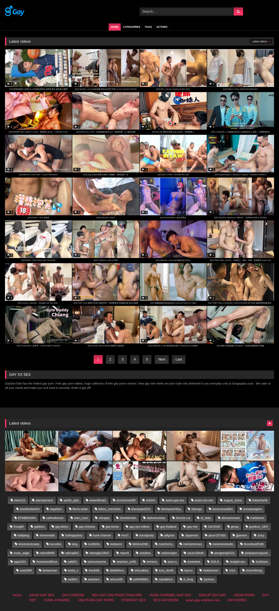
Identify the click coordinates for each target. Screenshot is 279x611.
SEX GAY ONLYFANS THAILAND (117, 595)
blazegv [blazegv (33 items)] (197, 509)
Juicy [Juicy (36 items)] (261, 535)
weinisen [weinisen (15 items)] (94, 579)
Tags (148, 26)
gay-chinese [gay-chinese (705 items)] (87, 526)
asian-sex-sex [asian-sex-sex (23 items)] (204, 500)
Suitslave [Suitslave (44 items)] (262, 561)
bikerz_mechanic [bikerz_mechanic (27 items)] (109, 509)
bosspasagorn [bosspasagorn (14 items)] (252, 509)
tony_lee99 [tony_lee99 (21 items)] (166, 570)
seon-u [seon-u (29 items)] (172, 561)
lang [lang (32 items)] (74, 544)
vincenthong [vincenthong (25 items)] (254, 570)
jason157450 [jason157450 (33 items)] (217, 535)
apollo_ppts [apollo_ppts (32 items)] (71, 500)
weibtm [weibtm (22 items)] (72, 579)
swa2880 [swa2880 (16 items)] (26, 570)
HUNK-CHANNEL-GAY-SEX (170, 595)
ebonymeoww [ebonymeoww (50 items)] (230, 518)
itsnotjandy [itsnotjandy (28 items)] (146, 535)
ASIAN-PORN (244, 595)
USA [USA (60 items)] (232, 570)
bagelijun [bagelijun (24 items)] (56, 509)
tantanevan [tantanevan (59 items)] (49, 570)
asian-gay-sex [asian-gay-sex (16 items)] (175, 500)
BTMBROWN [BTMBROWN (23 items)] (27, 518)
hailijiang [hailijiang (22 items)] (23, 535)
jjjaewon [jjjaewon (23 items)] (241, 535)
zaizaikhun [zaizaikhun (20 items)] (166, 579)
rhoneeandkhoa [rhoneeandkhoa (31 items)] (46, 561)
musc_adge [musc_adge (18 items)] (21, 553)
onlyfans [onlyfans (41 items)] (145, 553)
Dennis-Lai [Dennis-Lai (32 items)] (183, 518)
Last (179, 359)
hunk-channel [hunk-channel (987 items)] (102, 535)
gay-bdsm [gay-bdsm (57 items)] (61, 526)
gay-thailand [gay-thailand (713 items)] (168, 526)
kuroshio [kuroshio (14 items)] (55, 544)
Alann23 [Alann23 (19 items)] (19, 500)
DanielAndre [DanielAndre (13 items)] (128, 518)
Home (115, 26)
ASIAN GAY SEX (41, 595)
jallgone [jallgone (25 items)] (169, 535)
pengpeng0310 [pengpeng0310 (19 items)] (224, 553)
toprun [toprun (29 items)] (188, 570)
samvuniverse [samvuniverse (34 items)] (96, 561)
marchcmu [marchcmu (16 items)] (166, 544)
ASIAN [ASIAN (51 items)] (150, 500)
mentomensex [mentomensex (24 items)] (192, 544)
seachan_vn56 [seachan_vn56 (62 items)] (126, 561)
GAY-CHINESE (73, 595)
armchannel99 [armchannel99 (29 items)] (126, 500)
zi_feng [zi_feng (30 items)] (188, 579)
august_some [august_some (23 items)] (233, 500)
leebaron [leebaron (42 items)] (116, 544)
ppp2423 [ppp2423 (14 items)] (20, 561)
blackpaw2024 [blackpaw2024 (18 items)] (141, 509)
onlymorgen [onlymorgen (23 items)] (169, 553)
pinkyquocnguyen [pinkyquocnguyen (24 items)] (256, 553)
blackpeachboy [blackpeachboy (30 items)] (171, 509)
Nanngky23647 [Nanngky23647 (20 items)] (99, 553)
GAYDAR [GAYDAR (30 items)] (214, 526)
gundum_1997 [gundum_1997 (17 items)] (258, 526)
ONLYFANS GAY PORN (96, 600)
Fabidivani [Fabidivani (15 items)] (257, 518)
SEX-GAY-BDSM (165, 600)
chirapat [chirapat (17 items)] (104, 518)
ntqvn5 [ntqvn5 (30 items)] (124, 553)
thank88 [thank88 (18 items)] (94, 570)
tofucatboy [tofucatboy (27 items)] (141, 570)
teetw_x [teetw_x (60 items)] (73, 570)
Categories (131, 26)
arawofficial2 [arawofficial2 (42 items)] (98, 500)
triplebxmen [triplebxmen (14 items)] (211, 570)
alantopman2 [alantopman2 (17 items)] (44, 500)
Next (161, 359)
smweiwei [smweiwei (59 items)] (193, 561)
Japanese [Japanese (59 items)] (191, 535)
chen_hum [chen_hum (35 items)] (81, 518)
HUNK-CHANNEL (57, 600)
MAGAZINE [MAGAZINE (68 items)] (140, 544)
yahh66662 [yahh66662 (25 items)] (140, 579)
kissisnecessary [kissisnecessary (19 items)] (28, 544)
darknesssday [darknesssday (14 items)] (156, 518)
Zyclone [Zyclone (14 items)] (209, 579)
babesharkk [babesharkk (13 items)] (260, 500)
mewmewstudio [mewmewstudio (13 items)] (223, 544)
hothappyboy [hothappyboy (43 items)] (73, 535)
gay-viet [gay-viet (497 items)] (192, 526)
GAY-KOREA (237, 600)
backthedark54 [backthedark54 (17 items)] (29, 509)
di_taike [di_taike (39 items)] (206, 518)
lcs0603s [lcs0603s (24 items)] (94, 544)
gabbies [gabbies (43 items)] (39, 526)
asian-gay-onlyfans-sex (203, 600)
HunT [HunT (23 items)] (125, 535)
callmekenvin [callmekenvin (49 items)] (55, 518)
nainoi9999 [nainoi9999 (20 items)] (47, 553)
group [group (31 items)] (235, 526)
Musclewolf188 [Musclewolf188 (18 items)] (253, 544)
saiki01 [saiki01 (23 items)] (72, 561)
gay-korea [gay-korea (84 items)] (112, 526)
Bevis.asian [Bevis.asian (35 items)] (80, 509)
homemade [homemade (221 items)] (47, 535)
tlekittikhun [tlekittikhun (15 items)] (117, 570)
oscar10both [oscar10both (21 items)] (195, 553)
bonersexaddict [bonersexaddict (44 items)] (223, 509)
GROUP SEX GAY (212, 595)
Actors (161, 26)
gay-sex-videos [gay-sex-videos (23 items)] (139, 526)
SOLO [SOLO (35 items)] (215, 561)
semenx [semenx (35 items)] (151, 561)
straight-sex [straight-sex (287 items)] (237, 561)
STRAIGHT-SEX (133, 600)
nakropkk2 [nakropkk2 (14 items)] (72, 553)
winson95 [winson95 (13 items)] (116, 579)
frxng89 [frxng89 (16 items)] (19, 526)
